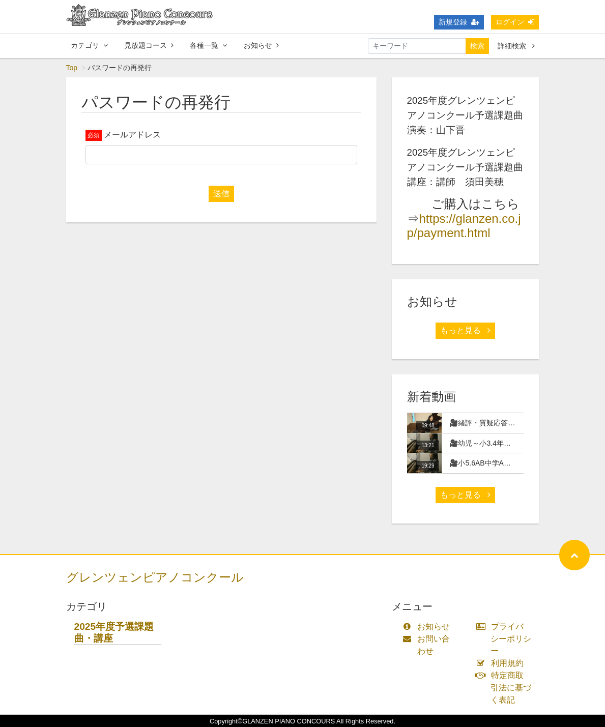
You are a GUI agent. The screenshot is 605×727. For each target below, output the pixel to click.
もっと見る (465, 330)
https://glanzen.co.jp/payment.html (464, 226)
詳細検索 (516, 46)
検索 (477, 46)
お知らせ (261, 45)
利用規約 (502, 663)
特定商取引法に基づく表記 (505, 687)
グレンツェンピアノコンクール (155, 577)
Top (72, 68)
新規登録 (459, 22)
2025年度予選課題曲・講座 (114, 632)
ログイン (515, 22)
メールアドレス (132, 134)
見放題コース (149, 45)
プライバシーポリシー (505, 638)
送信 (221, 193)
